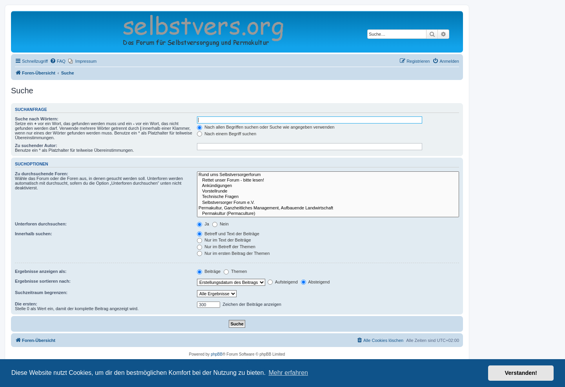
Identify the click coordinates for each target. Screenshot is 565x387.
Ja (203, 224)
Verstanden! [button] (521, 373)
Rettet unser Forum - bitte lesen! (328, 180)
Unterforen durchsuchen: (41, 224)
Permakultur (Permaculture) (328, 213)
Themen (235, 271)
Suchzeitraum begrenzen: (41, 292)
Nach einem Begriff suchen (226, 133)
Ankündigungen (328, 186)
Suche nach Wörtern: (36, 118)
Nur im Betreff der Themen (226, 246)
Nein (220, 224)
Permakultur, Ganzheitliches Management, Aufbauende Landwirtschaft (328, 208)
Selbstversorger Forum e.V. (328, 202)
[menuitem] (58, 61)
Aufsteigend (283, 282)
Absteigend (315, 282)
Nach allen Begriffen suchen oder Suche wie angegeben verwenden (265, 127)
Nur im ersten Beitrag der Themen (233, 253)
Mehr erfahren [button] (288, 372)
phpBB (216, 354)
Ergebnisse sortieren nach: (43, 281)
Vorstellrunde (328, 191)
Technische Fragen (328, 197)
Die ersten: (26, 304)
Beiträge (209, 271)
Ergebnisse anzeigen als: (40, 271)
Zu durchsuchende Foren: (41, 173)
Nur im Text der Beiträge (224, 240)
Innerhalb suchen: (33, 233)
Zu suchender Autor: (36, 145)
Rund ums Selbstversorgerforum (328, 175)
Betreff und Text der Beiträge (228, 233)
